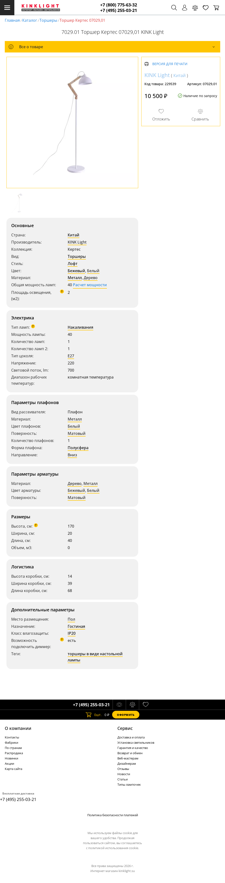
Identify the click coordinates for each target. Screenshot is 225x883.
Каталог (29, 20)
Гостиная (76, 626)
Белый (93, 270)
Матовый (77, 433)
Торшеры (48, 20)
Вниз (72, 454)
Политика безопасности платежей (112, 815)
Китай (73, 235)
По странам (13, 748)
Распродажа (14, 753)
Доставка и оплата (131, 737)
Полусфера (78, 447)
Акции (9, 763)
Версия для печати (169, 64)
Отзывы (123, 769)
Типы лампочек (129, 784)
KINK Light (77, 242)
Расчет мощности (90, 284)
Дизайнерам (126, 763)
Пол (71, 619)
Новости (123, 774)
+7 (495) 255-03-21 (118, 10)
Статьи (122, 779)
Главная (12, 20)
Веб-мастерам (127, 758)
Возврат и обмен (130, 753)
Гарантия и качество (132, 748)
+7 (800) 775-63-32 (118, 5)
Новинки (11, 758)
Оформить (126, 715)
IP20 (72, 633)
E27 (71, 355)
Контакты (12, 737)
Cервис (125, 728)
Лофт (72, 263)
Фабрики (11, 742)
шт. (94, 714)
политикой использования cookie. (113, 848)
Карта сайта (13, 769)
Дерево (91, 277)
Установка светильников (135, 742)
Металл (75, 277)
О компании (18, 728)
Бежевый (76, 270)
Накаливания (80, 327)
